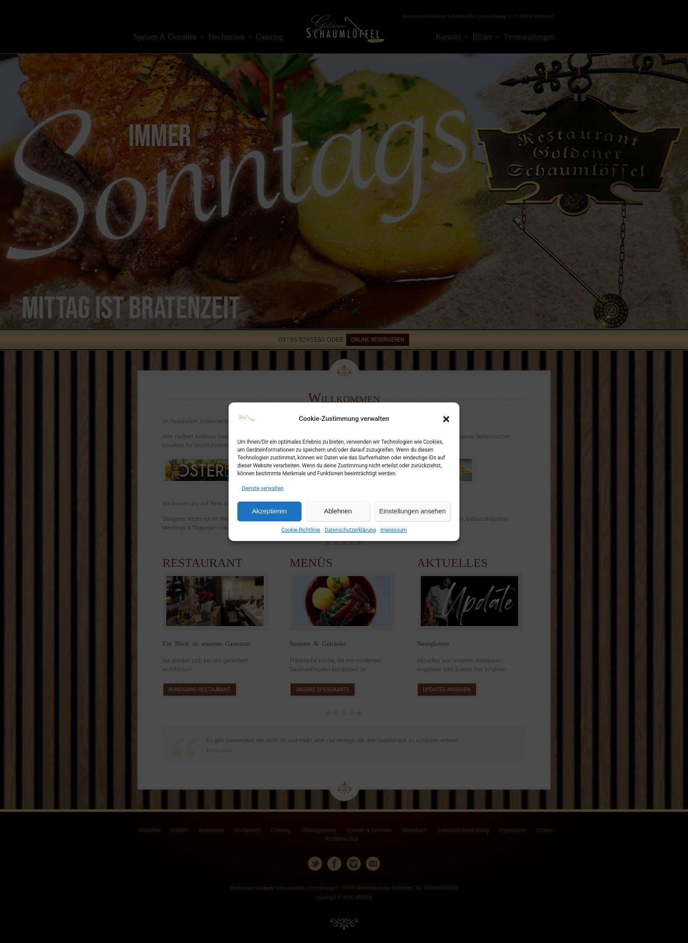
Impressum (393, 530)
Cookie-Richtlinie (300, 530)
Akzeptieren (269, 511)
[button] (446, 419)
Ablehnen (337, 511)
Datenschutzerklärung (350, 530)
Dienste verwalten (262, 488)
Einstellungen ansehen (412, 511)
